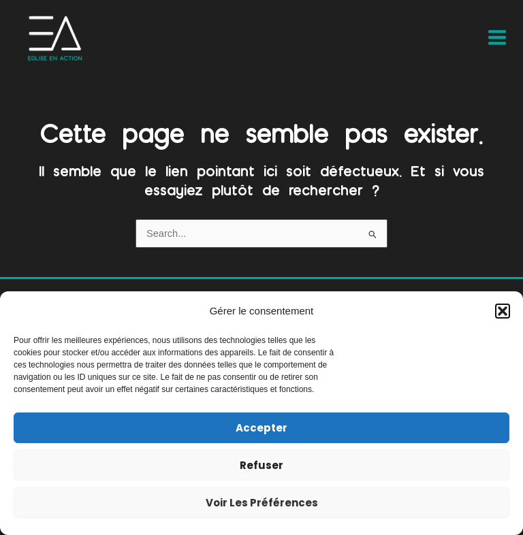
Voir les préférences (262, 503)
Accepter (261, 428)
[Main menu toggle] (497, 37)
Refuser (261, 465)
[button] (502, 311)
